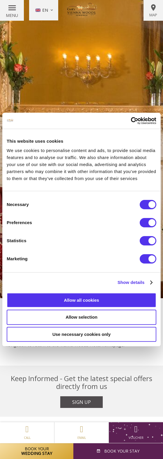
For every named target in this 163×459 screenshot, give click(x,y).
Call (27, 431)
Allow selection (81, 317)
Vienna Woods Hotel (81, 10)
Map (153, 11)
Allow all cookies (81, 300)
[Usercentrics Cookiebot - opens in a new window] (130, 121)
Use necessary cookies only (81, 334)
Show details (131, 282)
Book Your (37, 451)
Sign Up (81, 402)
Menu (12, 15)
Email (81, 431)
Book (121, 451)
